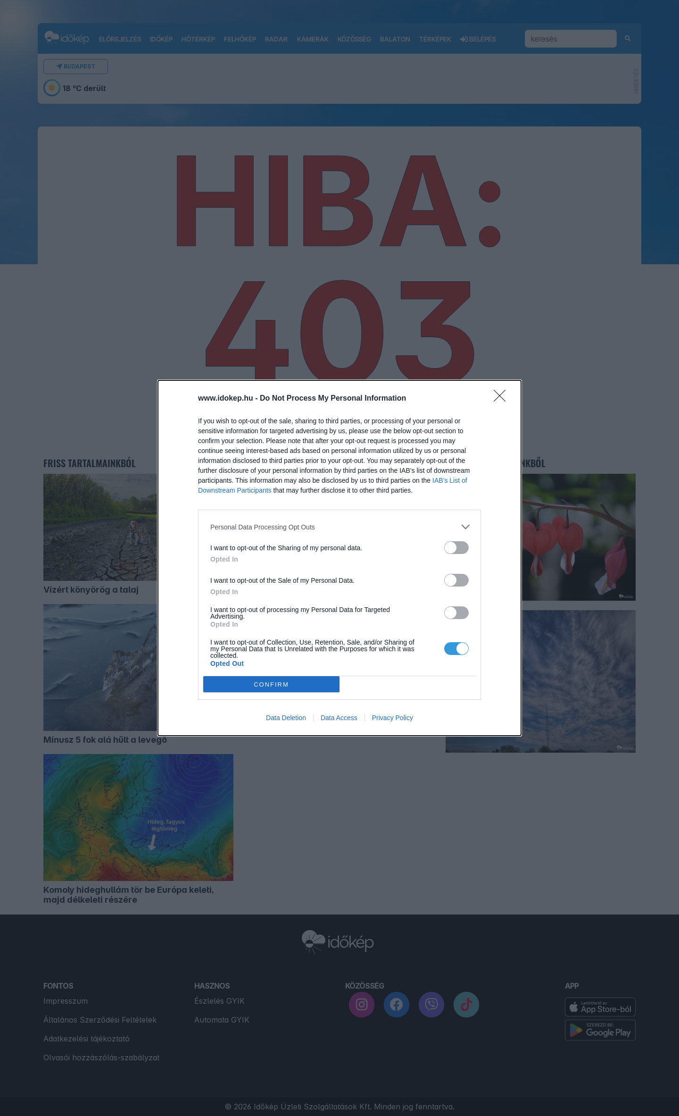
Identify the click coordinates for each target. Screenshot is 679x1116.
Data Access (339, 718)
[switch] (456, 547)
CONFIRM (271, 684)
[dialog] (339, 558)
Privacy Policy (392, 718)
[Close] (503, 399)
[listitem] (339, 527)
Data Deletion (286, 718)
